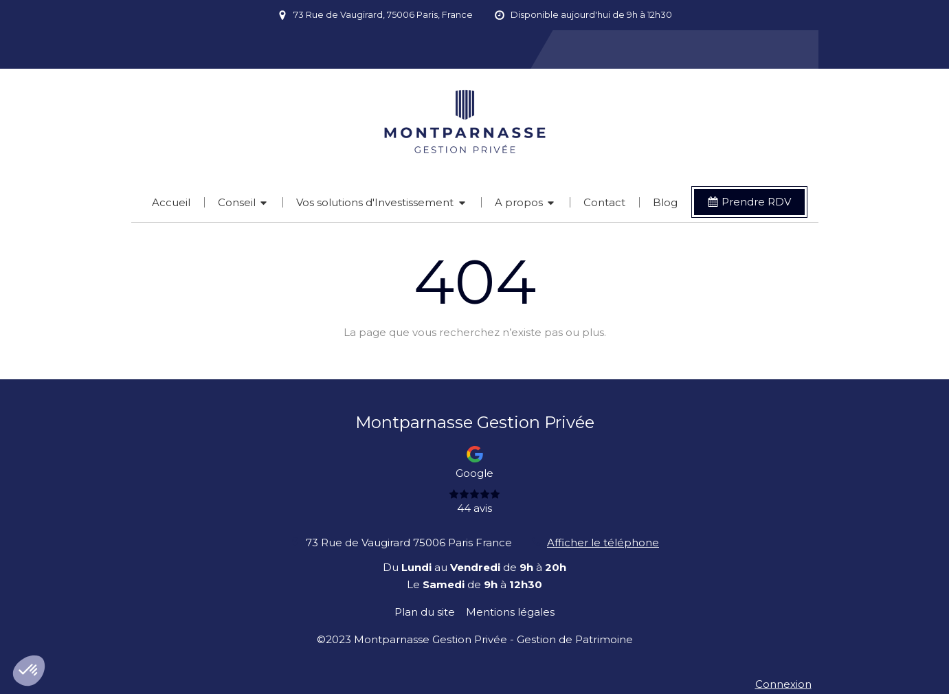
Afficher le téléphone (603, 542)
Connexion (783, 684)
